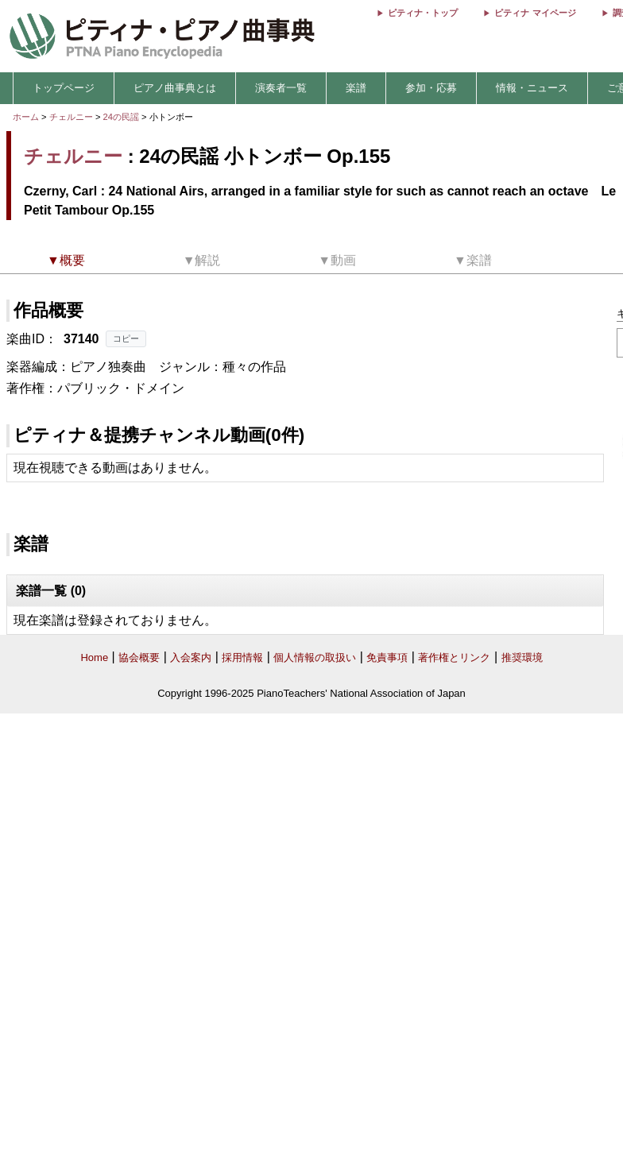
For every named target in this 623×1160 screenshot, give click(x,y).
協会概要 (139, 657)
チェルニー (71, 117)
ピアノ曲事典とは (175, 88)
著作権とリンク (454, 657)
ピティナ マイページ (534, 12)
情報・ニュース (532, 88)
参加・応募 (431, 88)
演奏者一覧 (281, 88)
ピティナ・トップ (423, 12)
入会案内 (190, 657)
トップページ (64, 88)
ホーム (26, 117)
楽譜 (356, 88)
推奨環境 (522, 657)
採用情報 (242, 657)
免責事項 (387, 657)
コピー (126, 338)
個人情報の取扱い (314, 657)
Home (94, 657)
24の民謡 (122, 117)
